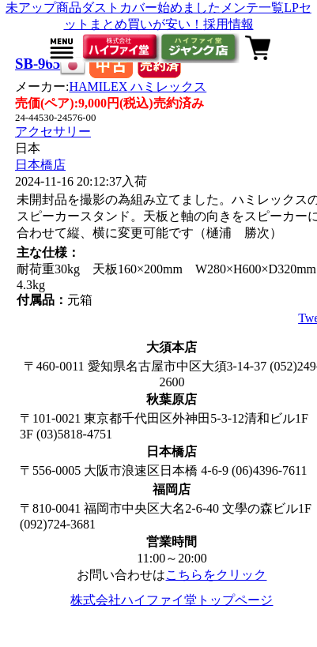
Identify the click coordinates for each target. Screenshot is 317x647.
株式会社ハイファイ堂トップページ (171, 600)
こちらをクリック (215, 574)
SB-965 (37, 63)
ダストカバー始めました (151, 7)
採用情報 (228, 24)
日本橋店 (40, 164)
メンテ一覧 (252, 7)
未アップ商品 (43, 7)
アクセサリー (53, 131)
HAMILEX (137, 86)
